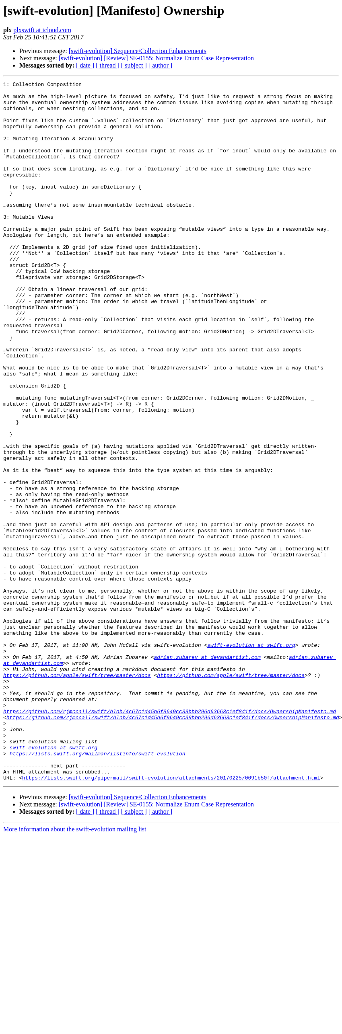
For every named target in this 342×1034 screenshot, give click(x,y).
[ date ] (85, 65)
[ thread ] (107, 65)
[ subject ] (134, 65)
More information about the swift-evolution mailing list (74, 969)
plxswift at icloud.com (42, 30)
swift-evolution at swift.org (251, 758)
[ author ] (160, 65)
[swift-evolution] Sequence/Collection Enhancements (137, 50)
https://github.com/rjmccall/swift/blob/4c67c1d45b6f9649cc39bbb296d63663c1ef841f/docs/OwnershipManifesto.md (169, 837)
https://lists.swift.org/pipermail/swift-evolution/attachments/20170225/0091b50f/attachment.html (171, 917)
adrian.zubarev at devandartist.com (207, 772)
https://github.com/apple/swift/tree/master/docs (77, 794)
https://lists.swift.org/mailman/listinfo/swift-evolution (97, 888)
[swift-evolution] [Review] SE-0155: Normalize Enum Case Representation (156, 58)
